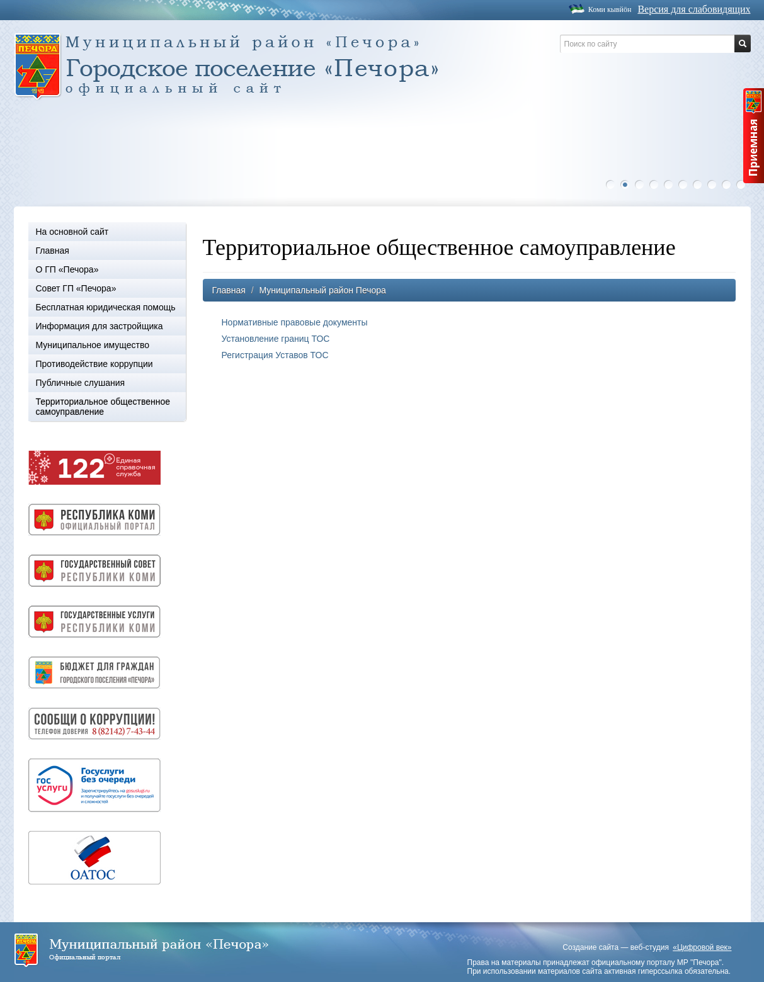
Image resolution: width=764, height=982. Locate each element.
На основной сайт (72, 232)
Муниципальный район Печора (322, 290)
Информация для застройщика (99, 326)
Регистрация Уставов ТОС (275, 355)
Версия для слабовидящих (693, 9)
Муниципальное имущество (92, 345)
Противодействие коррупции (94, 364)
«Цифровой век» (702, 947)
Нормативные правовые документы (295, 322)
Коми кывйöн (610, 9)
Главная (52, 251)
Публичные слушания (80, 383)
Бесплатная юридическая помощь (106, 307)
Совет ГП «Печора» (76, 288)
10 (744, 184)
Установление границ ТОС (276, 339)
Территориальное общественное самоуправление (103, 407)
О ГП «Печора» (67, 269)
